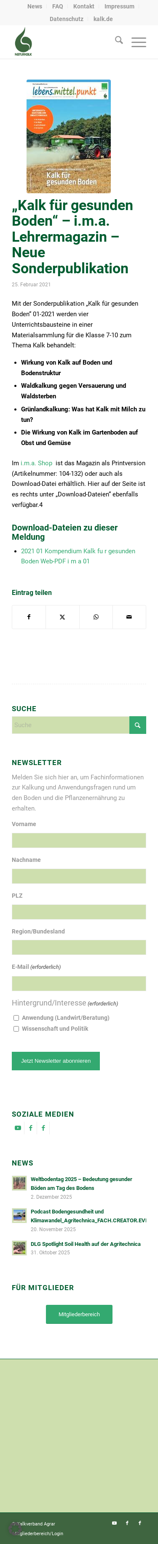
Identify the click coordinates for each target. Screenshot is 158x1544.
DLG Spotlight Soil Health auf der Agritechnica (86, 1244)
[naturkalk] (65, 42)
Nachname (26, 859)
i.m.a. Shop (36, 463)
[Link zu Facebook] (30, 1128)
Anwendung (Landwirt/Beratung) (66, 1017)
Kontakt (83, 6)
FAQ (57, 6)
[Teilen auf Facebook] (29, 617)
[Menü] (134, 42)
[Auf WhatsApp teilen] (96, 617)
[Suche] (115, 42)
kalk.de (103, 19)
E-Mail (36, 967)
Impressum (119, 6)
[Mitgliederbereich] (79, 1314)
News (34, 6)
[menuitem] (35, 6)
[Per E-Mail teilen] (129, 617)
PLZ (17, 895)
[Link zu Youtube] (18, 1128)
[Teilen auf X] (62, 617)
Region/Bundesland (38, 931)
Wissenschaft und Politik (55, 1028)
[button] (15, 1529)
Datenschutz (66, 19)
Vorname (24, 824)
